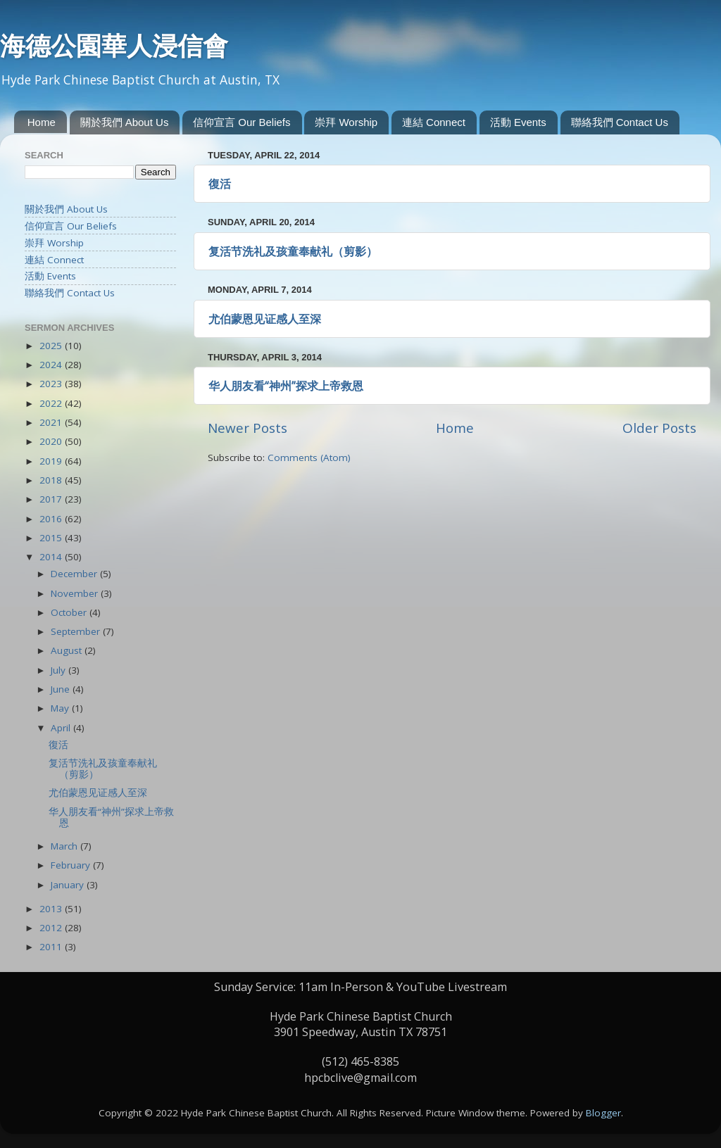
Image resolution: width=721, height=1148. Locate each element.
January (69, 884)
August (67, 650)
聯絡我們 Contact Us (619, 122)
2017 (52, 499)
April (62, 727)
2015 (52, 537)
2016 (52, 518)
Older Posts (659, 428)
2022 (52, 403)
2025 (52, 345)
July (59, 670)
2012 (52, 927)
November (76, 593)
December (75, 573)
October (70, 612)
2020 (52, 441)
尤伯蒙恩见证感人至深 (264, 319)
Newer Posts (247, 428)
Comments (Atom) (309, 457)
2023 (52, 383)
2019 (52, 461)
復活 (219, 183)
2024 (52, 364)
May (61, 708)
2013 (52, 908)
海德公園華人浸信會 (114, 45)
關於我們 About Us (124, 122)
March (65, 846)
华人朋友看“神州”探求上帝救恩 (285, 385)
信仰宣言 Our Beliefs (241, 122)
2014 (52, 556)
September (77, 631)
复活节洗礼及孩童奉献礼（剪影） (292, 251)
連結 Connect (433, 122)
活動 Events (518, 122)
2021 (52, 422)
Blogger (603, 1112)
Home (41, 122)
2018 (52, 480)
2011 (52, 946)
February (72, 865)
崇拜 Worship (346, 122)
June (62, 689)
